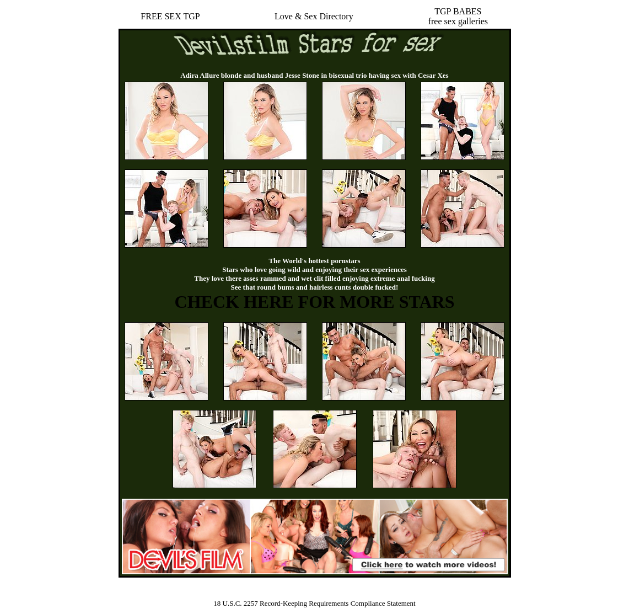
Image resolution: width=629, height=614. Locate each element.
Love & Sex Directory (314, 16)
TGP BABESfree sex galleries (458, 16)
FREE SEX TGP (170, 16)
